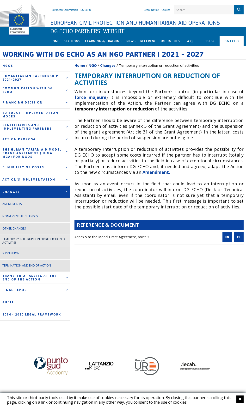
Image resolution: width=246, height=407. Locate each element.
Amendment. (156, 172)
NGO (92, 65)
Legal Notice (151, 10)
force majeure (90, 97)
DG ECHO (85, 10)
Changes (108, 65)
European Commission (65, 10)
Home (79, 65)
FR (238, 237)
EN (227, 237)
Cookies (165, 10)
